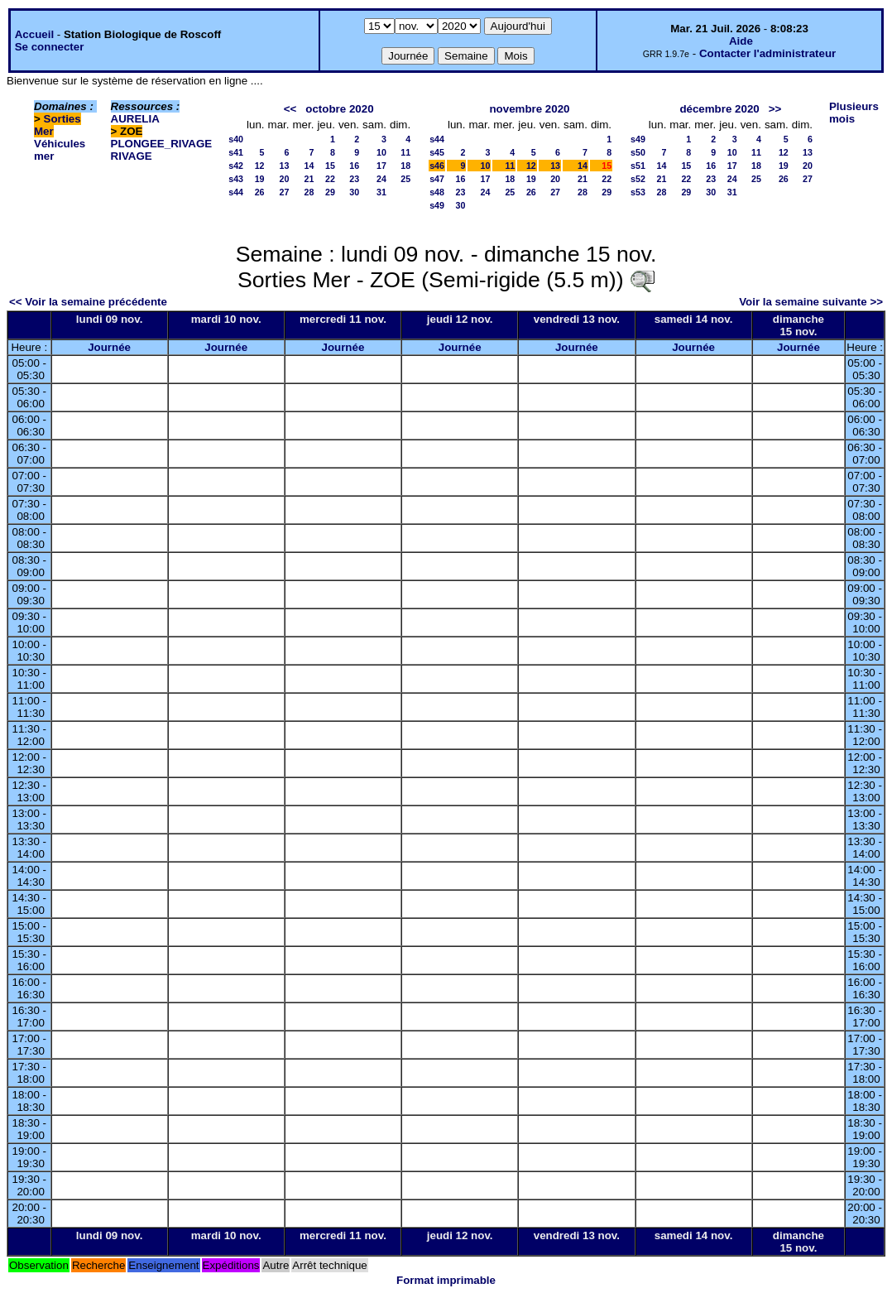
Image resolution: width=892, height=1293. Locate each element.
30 (354, 192)
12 (260, 166)
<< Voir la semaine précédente (88, 302)
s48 (436, 192)
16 (354, 166)
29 (330, 192)
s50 (638, 152)
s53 (638, 192)
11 (405, 152)
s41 (235, 152)
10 (381, 152)
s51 (638, 166)
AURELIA (135, 119)
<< (290, 109)
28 (309, 192)
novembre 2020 (529, 109)
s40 (235, 139)
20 (285, 179)
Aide (741, 41)
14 (309, 166)
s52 (638, 179)
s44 (235, 192)
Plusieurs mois (854, 112)
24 (381, 179)
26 (260, 192)
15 (330, 166)
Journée (109, 347)
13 (285, 166)
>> (775, 109)
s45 (436, 152)
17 (381, 166)
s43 (235, 179)
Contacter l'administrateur (767, 53)
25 (405, 179)
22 (330, 179)
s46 (436, 166)
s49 (436, 205)
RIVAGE (131, 156)
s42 (235, 166)
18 (405, 166)
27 (285, 192)
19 (260, 179)
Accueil (34, 34)
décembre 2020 (719, 109)
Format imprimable (446, 1280)
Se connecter (49, 47)
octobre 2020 (339, 109)
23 (354, 179)
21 (309, 179)
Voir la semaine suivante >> (811, 302)
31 (381, 192)
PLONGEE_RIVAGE (162, 143)
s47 (436, 179)
